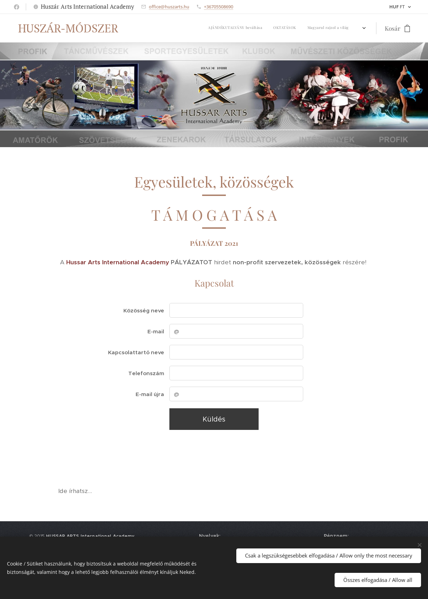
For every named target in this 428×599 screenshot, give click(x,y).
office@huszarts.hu (169, 6)
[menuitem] (150, 28)
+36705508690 (218, 6)
